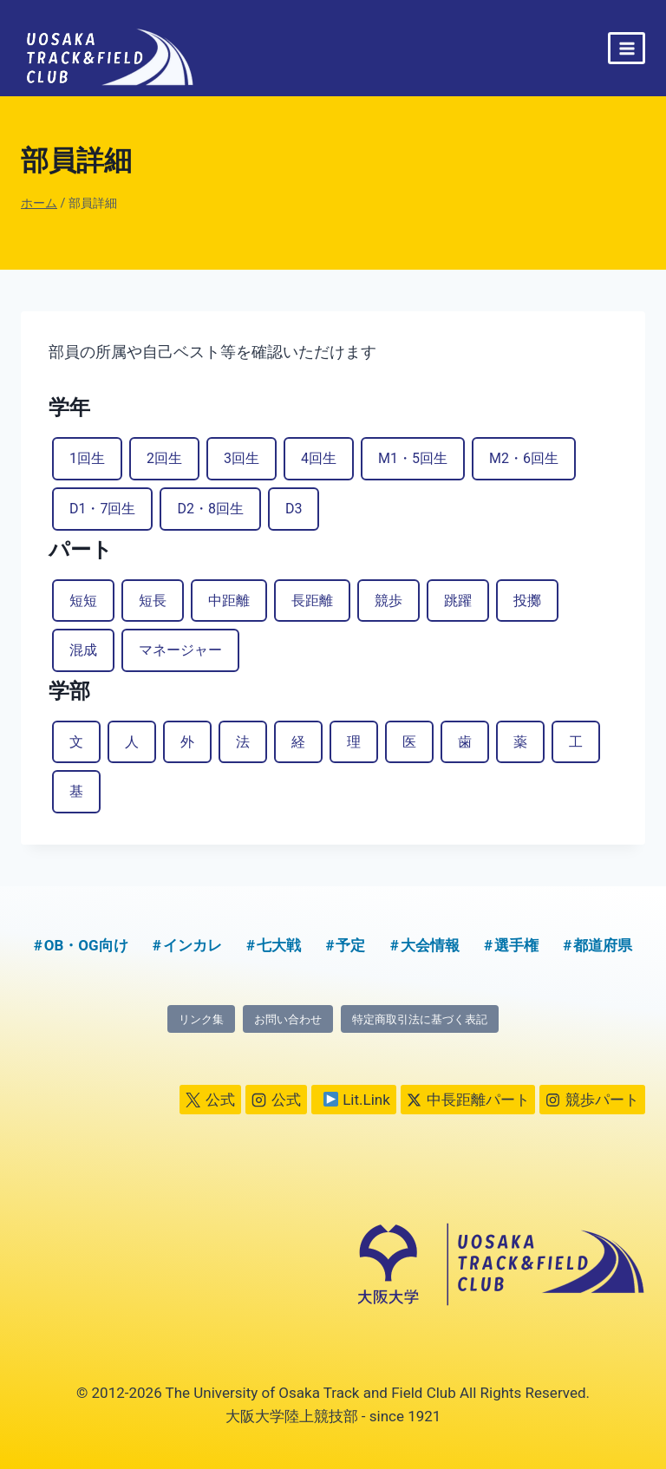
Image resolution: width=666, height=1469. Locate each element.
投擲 (527, 600)
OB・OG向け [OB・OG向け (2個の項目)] (86, 945)
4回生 (318, 458)
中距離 (229, 600)
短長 (152, 600)
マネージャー (180, 650)
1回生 (87, 458)
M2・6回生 (523, 458)
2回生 (164, 458)
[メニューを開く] (626, 48)
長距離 (312, 600)
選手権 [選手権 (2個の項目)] (516, 945)
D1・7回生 (102, 508)
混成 (83, 650)
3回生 (241, 458)
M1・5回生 (412, 458)
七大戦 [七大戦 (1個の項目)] (279, 945)
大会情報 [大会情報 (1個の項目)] (430, 945)
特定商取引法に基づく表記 (419, 1019)
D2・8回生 (210, 508)
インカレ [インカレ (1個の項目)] (192, 945)
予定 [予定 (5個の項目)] (350, 945)
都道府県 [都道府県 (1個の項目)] (602, 945)
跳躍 (458, 600)
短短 (83, 600)
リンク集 (201, 1019)
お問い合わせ (288, 1019)
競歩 (388, 600)
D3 (294, 508)
